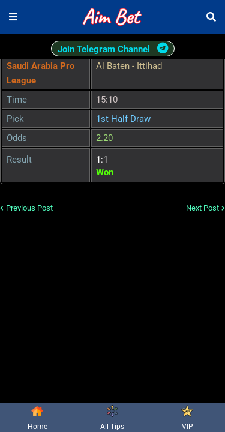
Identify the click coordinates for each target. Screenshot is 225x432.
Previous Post (29, 207)
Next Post (202, 207)
